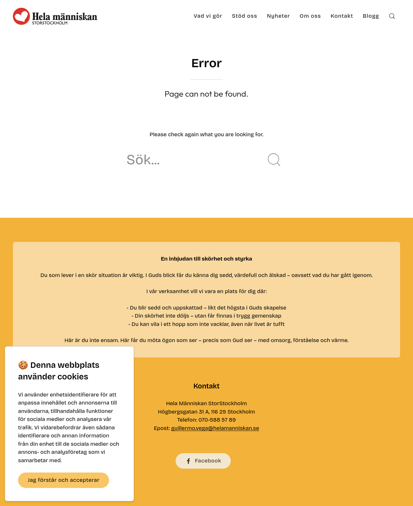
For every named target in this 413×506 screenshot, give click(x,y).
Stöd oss (244, 16)
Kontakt (342, 16)
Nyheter (278, 16)
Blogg (371, 16)
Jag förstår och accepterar (63, 480)
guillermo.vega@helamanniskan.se (215, 429)
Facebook (190, 460)
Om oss (310, 16)
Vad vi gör (208, 16)
